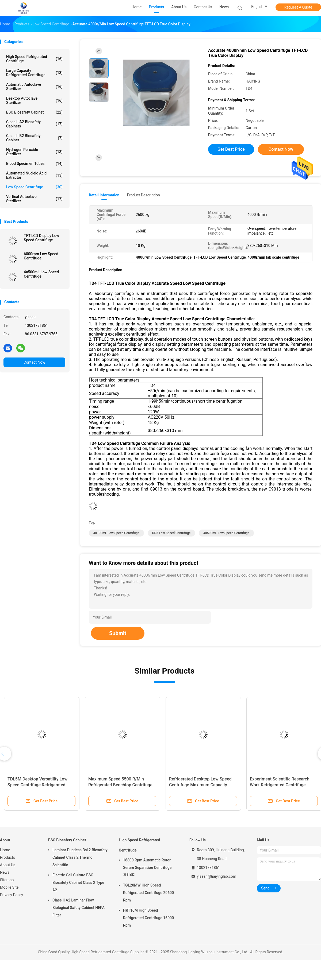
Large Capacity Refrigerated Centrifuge (34, 72)
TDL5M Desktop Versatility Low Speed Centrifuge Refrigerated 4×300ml (37, 784)
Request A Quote (298, 7)
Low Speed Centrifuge (34, 187)
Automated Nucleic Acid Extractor (34, 175)
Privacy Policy (11, 895)
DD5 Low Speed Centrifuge (171, 533)
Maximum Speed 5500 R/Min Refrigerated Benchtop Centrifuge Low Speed (120, 784)
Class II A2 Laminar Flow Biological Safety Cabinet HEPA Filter (78, 907)
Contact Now (34, 362)
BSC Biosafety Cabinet (34, 112)
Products (7, 857)
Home (5, 850)
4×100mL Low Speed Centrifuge (116, 533)
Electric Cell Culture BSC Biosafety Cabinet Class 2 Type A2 (78, 882)
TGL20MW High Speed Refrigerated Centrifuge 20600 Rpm (148, 892)
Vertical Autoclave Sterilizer (34, 199)
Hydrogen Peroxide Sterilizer (34, 151)
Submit (117, 633)
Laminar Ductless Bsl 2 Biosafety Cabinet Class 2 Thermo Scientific (80, 857)
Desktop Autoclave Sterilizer (34, 100)
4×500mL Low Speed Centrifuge (41, 274)
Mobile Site (9, 887)
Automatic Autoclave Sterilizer (34, 86)
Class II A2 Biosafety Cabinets (34, 124)
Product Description (143, 195)
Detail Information (104, 195)
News (4, 872)
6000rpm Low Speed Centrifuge (41, 256)
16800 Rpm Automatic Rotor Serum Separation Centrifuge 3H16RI (147, 867)
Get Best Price (231, 149)
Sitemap (7, 880)
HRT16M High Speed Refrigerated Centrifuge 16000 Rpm (148, 917)
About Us (7, 865)
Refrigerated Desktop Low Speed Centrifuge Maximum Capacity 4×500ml (200, 784)
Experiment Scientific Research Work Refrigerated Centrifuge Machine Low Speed (279, 784)
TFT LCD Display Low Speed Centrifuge (41, 238)
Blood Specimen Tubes (34, 163)
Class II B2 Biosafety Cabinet (34, 138)
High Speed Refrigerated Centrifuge (34, 59)
